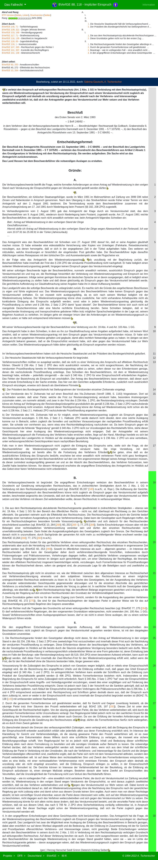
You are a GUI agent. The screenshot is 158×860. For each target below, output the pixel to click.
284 (92, 524)
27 (154, 703)
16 (154, 415)
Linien (25, 15)
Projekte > (9, 855)
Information (149, 4)
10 (154, 331)
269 (49, 549)
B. (75, 477)
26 (154, 665)
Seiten (18, 15)
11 (154, 353)
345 (91, 489)
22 (154, 597)
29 (154, 778)
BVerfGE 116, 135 (10, 38)
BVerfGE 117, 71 (10, 35)
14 (154, 389)
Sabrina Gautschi (93, 81)
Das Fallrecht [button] (12, 4)
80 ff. (64, 855)
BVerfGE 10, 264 (10, 70)
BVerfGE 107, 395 (10, 47)
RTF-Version (8, 15)
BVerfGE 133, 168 (10, 32)
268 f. (75, 524)
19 (154, 508)
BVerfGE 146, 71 (10, 26)
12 (154, 357)
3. (89, 50)
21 (154, 573)
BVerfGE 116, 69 (10, 41)
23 (154, 608)
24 (154, 627)
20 (154, 542)
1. (89, 24)
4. (89, 53)
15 (154, 394)
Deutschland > (36, 855)
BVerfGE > (53, 855)
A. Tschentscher (113, 81)
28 (154, 727)
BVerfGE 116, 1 (9, 44)
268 (58, 524)
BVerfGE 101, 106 (10, 53)
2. (89, 26)
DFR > (21, 855)
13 (154, 362)
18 (154, 482)
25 (154, 638)
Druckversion (36, 15)
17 (154, 445)
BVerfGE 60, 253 (10, 64)
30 (154, 816)
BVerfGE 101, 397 (10, 50)
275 (32, 600)
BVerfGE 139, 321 (10, 29)
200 (112, 706)
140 (10, 699)
